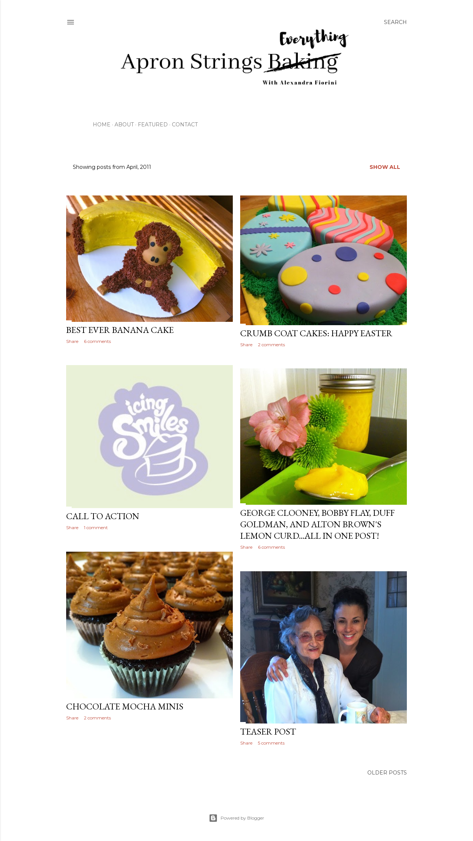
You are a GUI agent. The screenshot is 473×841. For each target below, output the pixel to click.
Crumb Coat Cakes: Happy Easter (316, 333)
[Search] (395, 22)
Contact (185, 124)
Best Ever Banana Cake (120, 330)
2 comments (271, 344)
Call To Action (102, 516)
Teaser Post (268, 731)
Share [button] (72, 341)
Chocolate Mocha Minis (124, 706)
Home (101, 124)
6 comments (97, 341)
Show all (385, 167)
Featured (153, 124)
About (124, 124)
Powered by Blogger (236, 818)
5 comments (271, 743)
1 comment (96, 527)
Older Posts (387, 772)
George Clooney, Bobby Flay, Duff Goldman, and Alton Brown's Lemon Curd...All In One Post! (317, 524)
